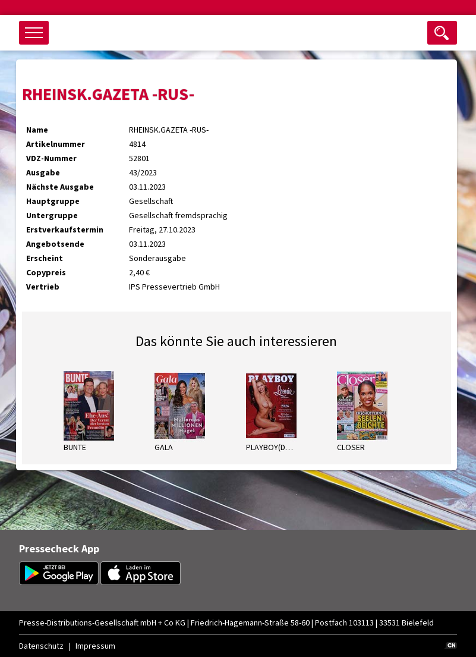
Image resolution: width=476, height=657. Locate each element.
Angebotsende (55, 243)
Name (37, 129)
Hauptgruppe (53, 201)
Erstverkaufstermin (64, 229)
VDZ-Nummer (51, 158)
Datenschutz (41, 645)
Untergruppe (52, 215)
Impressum (95, 645)
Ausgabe (43, 172)
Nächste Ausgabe (60, 186)
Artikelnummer (55, 144)
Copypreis (46, 272)
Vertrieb (42, 286)
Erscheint (44, 258)
